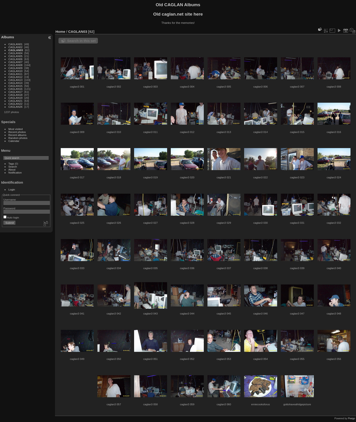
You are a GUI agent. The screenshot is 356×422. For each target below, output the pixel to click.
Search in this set (81, 41)
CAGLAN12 (15, 76)
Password (9, 208)
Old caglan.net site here (178, 14)
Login (11, 189)
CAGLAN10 (15, 70)
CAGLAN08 (15, 64)
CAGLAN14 (15, 82)
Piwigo (351, 418)
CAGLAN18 (15, 94)
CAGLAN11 (15, 73)
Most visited (15, 128)
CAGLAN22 (15, 103)
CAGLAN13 (15, 79)
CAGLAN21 (15, 100)
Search (12, 166)
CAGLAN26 (15, 106)
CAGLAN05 (15, 56)
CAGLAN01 (15, 44)
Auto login (11, 217)
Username (9, 199)
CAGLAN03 (15, 50)
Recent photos (17, 131)
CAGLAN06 (15, 59)
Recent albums (17, 134)
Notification (15, 172)
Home (60, 31)
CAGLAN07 (15, 62)
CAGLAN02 (15, 47)
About (12, 169)
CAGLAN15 (15, 85)
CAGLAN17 (15, 91)
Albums (7, 37)
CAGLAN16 (15, 88)
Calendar (13, 140)
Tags (11, 163)
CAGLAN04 (15, 53)
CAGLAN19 (15, 97)
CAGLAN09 (15, 67)
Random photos (18, 137)
